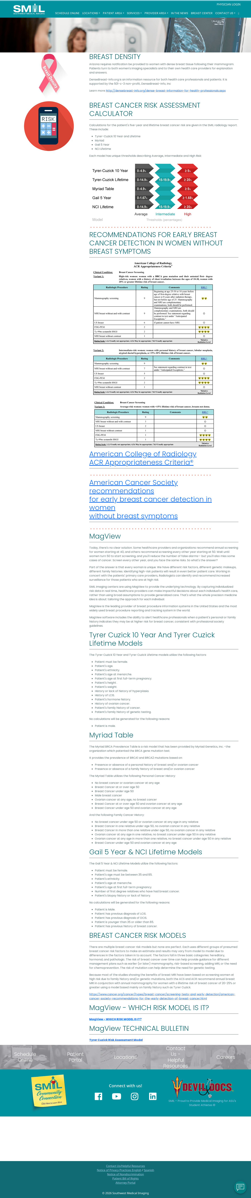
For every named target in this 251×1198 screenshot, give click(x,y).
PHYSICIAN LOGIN (229, 4)
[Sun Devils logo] (202, 1087)
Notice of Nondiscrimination (125, 1174)
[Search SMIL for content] (239, 13)
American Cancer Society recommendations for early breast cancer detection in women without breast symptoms (150, 499)
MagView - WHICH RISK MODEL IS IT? (115, 1019)
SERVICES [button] (133, 13)
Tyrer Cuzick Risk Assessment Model (116, 1040)
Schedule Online (67, 13)
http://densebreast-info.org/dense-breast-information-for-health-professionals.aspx (166, 91)
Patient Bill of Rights (125, 1178)
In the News (179, 13)
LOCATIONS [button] (90, 13)
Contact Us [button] (224, 13)
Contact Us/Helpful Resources (125, 1166)
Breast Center (201, 13)
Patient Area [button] (112, 13)
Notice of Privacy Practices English (119, 1170)
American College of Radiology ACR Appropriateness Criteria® (142, 458)
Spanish (149, 1170)
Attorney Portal (125, 1183)
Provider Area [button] (155, 13)
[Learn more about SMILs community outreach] (49, 1093)
